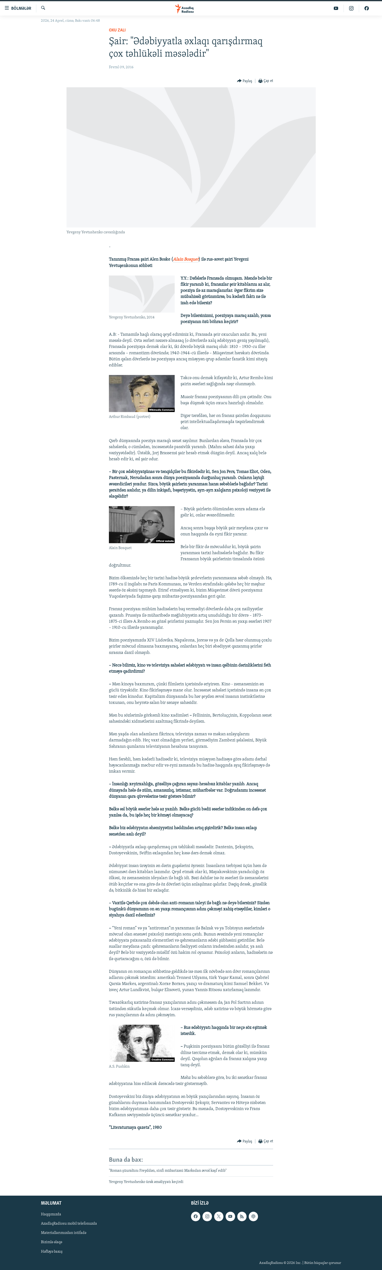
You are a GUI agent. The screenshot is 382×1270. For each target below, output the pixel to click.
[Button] (244, 81)
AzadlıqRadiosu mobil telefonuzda (69, 1224)
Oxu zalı (117, 30)
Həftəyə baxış (52, 1252)
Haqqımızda (51, 1215)
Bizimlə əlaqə (51, 1242)
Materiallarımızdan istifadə (63, 1233)
